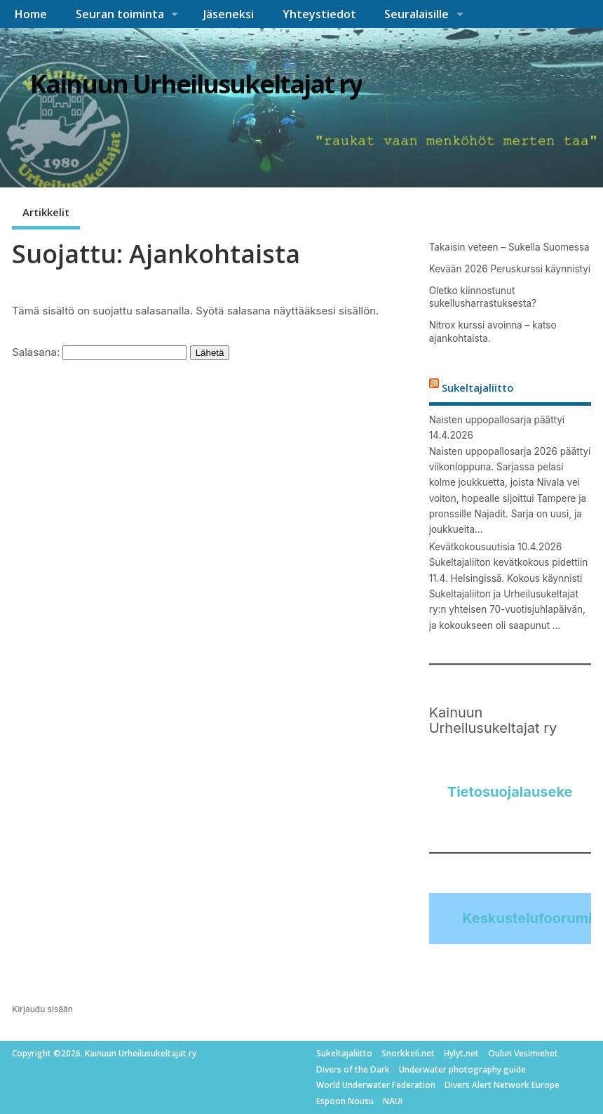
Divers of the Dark (353, 1069)
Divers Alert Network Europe (502, 1085)
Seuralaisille (416, 14)
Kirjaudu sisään (42, 1009)
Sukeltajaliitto (478, 387)
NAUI (392, 1101)
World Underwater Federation (375, 1085)
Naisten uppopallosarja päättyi (496, 419)
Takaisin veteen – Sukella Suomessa (509, 247)
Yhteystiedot (319, 14)
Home (30, 14)
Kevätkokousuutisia (472, 546)
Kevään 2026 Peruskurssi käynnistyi (509, 268)
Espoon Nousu (345, 1101)
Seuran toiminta (120, 14)
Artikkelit (45, 212)
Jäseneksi (228, 14)
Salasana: (99, 352)
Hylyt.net (461, 1053)
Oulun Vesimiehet (523, 1053)
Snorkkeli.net (408, 1053)
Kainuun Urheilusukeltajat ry (196, 84)
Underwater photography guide (462, 1069)
